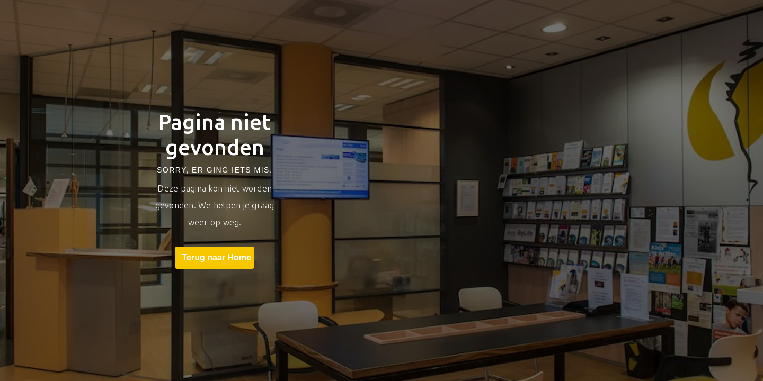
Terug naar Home (214, 257)
